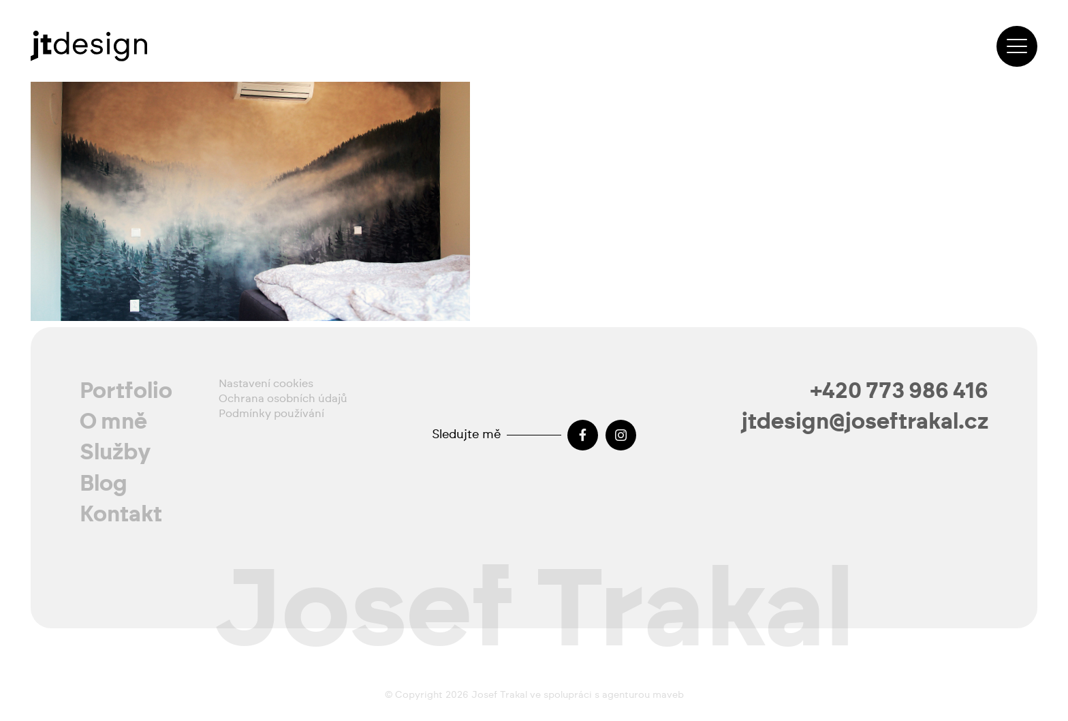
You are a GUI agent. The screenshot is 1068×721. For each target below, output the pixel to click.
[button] (1016, 46)
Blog (103, 484)
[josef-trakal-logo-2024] (89, 46)
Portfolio (126, 391)
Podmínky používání (271, 413)
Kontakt (121, 514)
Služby (115, 452)
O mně (113, 422)
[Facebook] (582, 435)
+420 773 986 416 (899, 391)
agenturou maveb (643, 695)
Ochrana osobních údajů (283, 398)
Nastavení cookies (266, 383)
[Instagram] (621, 435)
